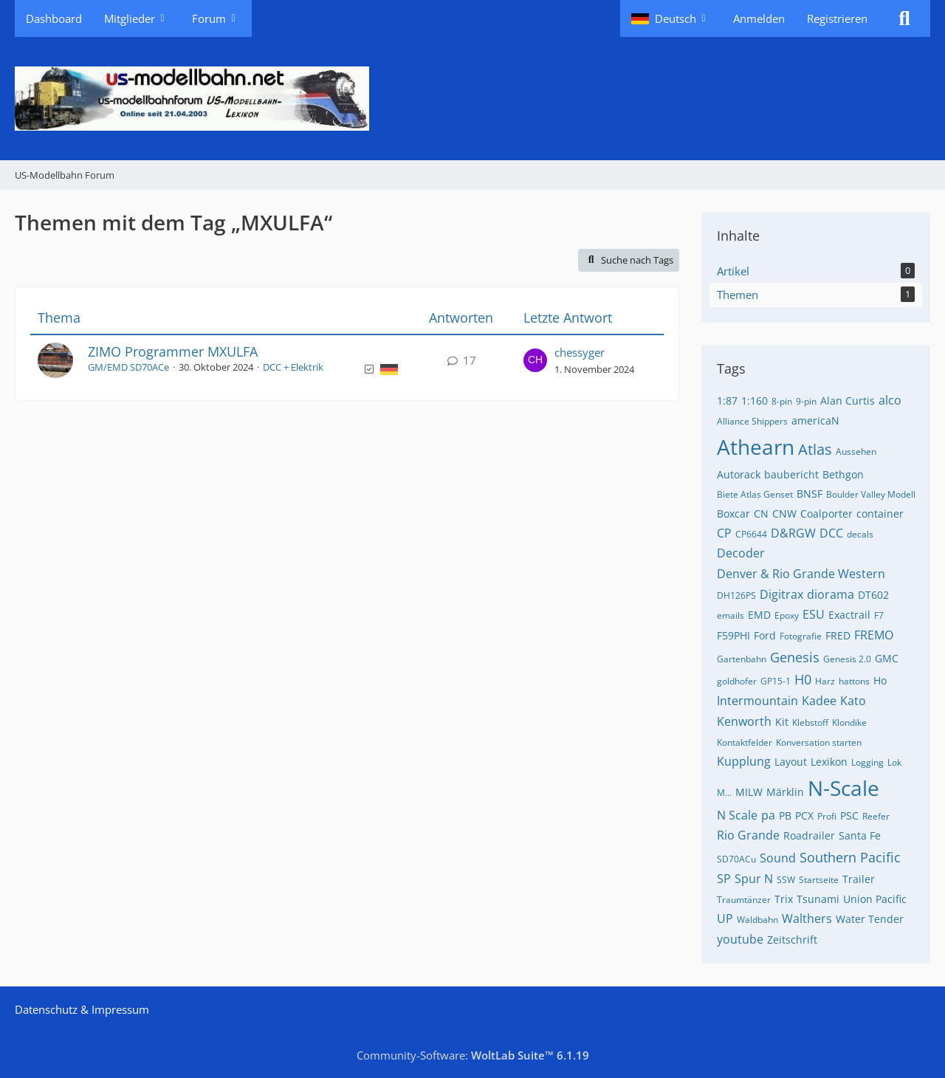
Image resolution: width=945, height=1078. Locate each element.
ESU (814, 614)
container (880, 514)
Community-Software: (473, 1055)
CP (724, 533)
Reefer (876, 816)
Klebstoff (810, 722)
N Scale (737, 815)
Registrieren (837, 18)
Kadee (819, 701)
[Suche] (904, 18)
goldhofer (737, 681)
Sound (778, 858)
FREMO (873, 635)
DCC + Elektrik (293, 367)
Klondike (849, 722)
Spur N (754, 879)
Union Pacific (875, 899)
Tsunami (818, 899)
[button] (671, 18)
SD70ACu (736, 859)
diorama (830, 594)
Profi (826, 816)
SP (724, 879)
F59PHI (733, 635)
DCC (831, 533)
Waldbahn (757, 919)
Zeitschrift (792, 940)
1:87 (727, 401)
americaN (815, 420)
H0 (802, 679)
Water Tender (870, 919)
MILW (749, 792)
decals (860, 534)
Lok (894, 762)
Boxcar (733, 514)
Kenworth (744, 721)
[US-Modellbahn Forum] (472, 98)
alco (890, 400)
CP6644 (751, 534)
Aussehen (856, 451)
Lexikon (829, 762)
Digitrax (781, 594)
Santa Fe (860, 835)
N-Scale (843, 788)
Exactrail (849, 615)
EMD (759, 615)
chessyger (579, 352)
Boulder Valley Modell (870, 494)
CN (761, 514)
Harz (825, 681)
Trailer (858, 879)
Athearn (755, 447)
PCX (804, 815)
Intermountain (757, 701)
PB (785, 815)
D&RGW (793, 533)
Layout (790, 762)
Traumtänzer (744, 899)
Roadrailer (809, 835)
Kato (853, 701)
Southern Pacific (850, 857)
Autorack (738, 474)
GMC (886, 658)
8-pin (782, 401)
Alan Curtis (847, 401)
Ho (880, 680)
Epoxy (786, 615)
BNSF (809, 494)
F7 (879, 615)
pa (768, 815)
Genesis (794, 657)
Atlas (815, 449)
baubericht (791, 474)
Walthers (807, 918)
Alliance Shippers (752, 421)
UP (725, 918)
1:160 (754, 401)
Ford (765, 635)
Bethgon (843, 474)
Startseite (819, 879)
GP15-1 (775, 681)
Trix (783, 899)
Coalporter (826, 514)
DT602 (873, 595)
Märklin (785, 792)
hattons (854, 681)
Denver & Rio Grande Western (801, 574)
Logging (867, 762)
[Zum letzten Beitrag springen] (535, 360)
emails (730, 615)
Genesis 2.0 (847, 659)
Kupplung (744, 761)
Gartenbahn (741, 659)
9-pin (806, 401)
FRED (837, 635)
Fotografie (801, 636)
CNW (784, 514)
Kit (781, 722)
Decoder (741, 553)
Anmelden (759, 18)
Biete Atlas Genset (755, 494)
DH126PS (736, 595)
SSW (786, 879)
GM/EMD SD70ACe (128, 367)
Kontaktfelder (744, 742)
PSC (849, 815)
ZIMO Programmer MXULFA (173, 351)
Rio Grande (748, 835)
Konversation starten (819, 742)
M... (724, 792)
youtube (740, 939)
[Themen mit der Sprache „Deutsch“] (389, 368)
